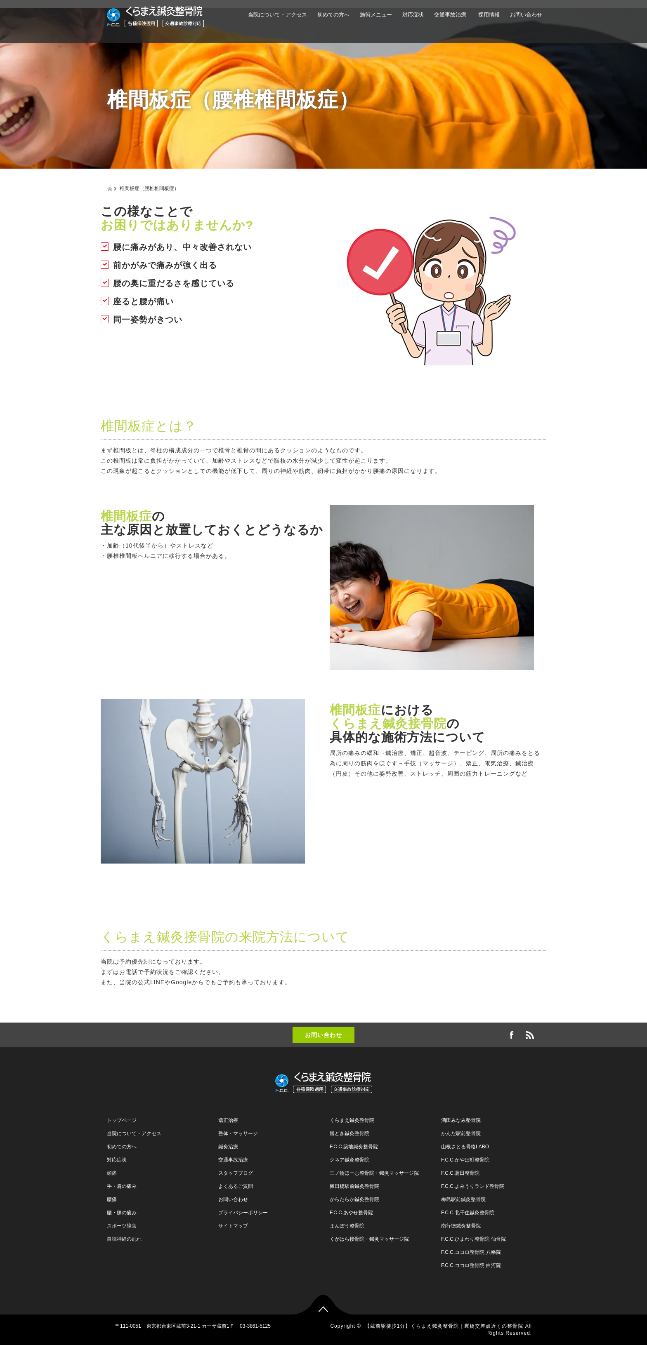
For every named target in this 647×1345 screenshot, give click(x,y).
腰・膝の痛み (122, 1213)
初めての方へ (333, 15)
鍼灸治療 (228, 1147)
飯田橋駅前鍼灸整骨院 (354, 1186)
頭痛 (112, 1173)
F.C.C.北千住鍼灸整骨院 (467, 1213)
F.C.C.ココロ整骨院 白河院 (471, 1265)
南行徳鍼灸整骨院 (461, 1226)
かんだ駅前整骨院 (461, 1133)
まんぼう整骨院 (347, 1226)
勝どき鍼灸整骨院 (349, 1133)
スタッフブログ (235, 1173)
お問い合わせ (526, 15)
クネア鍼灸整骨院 (349, 1160)
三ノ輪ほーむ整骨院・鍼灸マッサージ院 (374, 1173)
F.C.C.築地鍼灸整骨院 (354, 1147)
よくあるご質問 (235, 1186)
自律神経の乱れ (124, 1239)
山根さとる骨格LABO (465, 1147)
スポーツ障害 (122, 1226)
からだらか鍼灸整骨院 (354, 1199)
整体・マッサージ (238, 1133)
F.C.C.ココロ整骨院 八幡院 (471, 1252)
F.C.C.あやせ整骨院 (351, 1213)
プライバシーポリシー (243, 1213)
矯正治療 (228, 1120)
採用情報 (488, 15)
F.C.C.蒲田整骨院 (460, 1173)
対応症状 (413, 15)
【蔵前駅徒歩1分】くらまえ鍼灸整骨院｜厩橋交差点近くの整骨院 (444, 1326)
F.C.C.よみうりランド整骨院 (472, 1186)
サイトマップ (233, 1226)
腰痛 (112, 1199)
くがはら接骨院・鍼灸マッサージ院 (369, 1239)
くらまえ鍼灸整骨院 (352, 1120)
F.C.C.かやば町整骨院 (465, 1160)
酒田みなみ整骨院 (461, 1120)
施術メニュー (376, 15)
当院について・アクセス (277, 15)
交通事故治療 (450, 15)
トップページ (122, 1120)
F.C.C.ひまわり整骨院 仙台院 (473, 1239)
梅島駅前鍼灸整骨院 (463, 1199)
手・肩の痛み (122, 1186)
